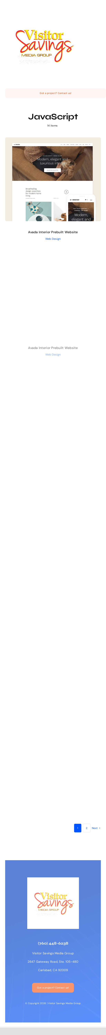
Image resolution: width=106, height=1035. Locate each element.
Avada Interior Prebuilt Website (53, 233)
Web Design (53, 240)
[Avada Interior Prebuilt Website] (53, 141)
